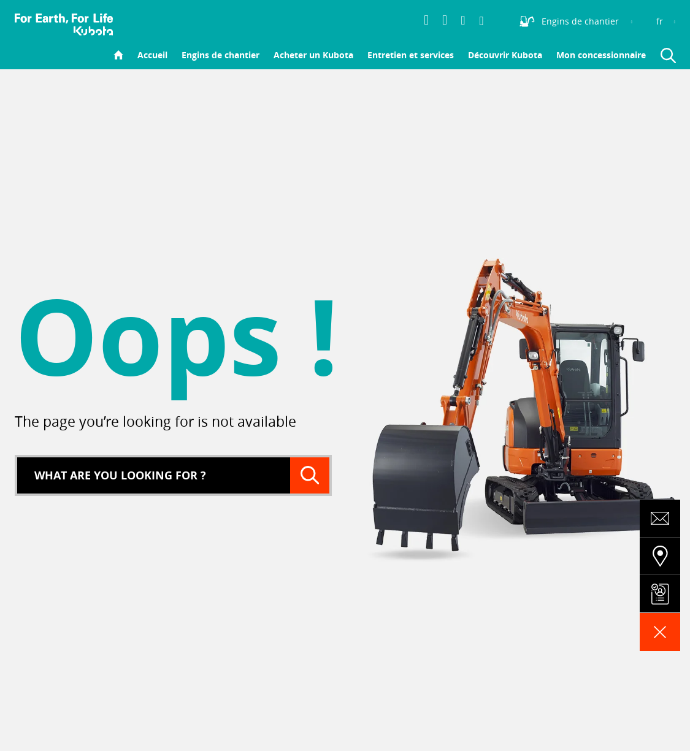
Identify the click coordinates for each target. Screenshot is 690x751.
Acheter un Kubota (313, 55)
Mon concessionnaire (601, 55)
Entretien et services (410, 55)
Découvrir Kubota (505, 55)
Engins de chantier (220, 55)
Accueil (152, 55)
